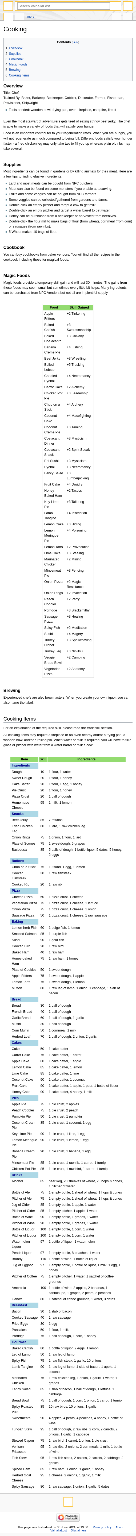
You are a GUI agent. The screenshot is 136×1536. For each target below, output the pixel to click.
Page (8, 17)
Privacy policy (102, 1527)
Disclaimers (78, 1530)
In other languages (116, 17)
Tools (127, 17)
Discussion (19, 17)
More (30, 16)
